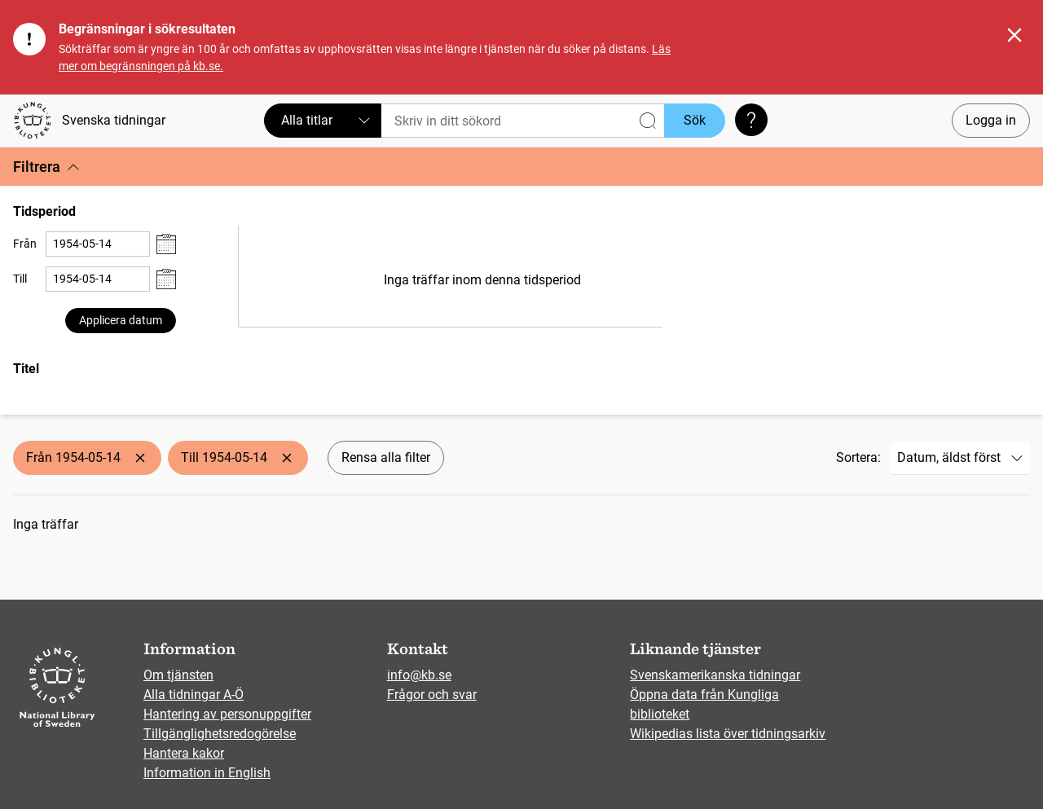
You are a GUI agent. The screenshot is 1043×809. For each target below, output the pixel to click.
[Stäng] (1014, 35)
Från (25, 243)
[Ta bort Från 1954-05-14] (140, 457)
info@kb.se (419, 675)
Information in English (207, 772)
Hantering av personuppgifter (227, 714)
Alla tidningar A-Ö (193, 694)
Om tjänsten (178, 675)
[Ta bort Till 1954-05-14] (286, 457)
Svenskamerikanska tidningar (715, 675)
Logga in (991, 120)
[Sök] (522, 120)
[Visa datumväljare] (166, 244)
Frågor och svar (432, 694)
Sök (695, 120)
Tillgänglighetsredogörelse (219, 733)
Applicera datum (120, 320)
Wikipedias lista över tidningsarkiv (727, 733)
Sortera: (858, 457)
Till (20, 278)
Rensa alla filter (385, 457)
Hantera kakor (183, 753)
